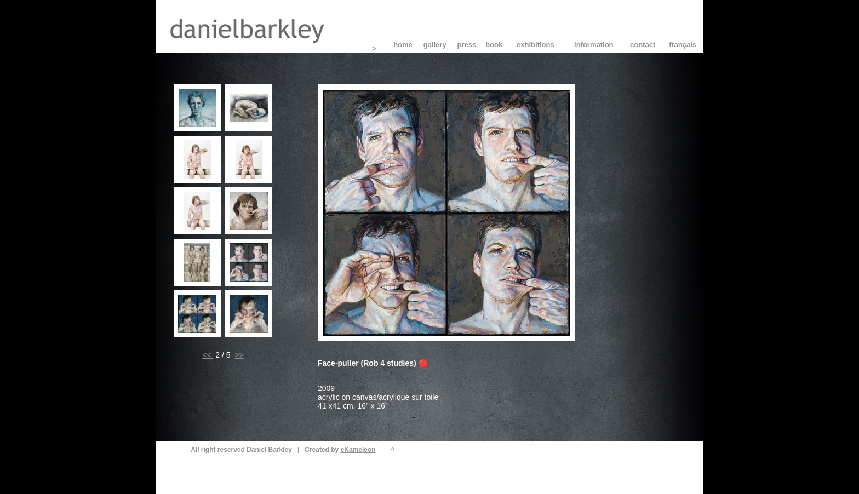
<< (207, 355)
